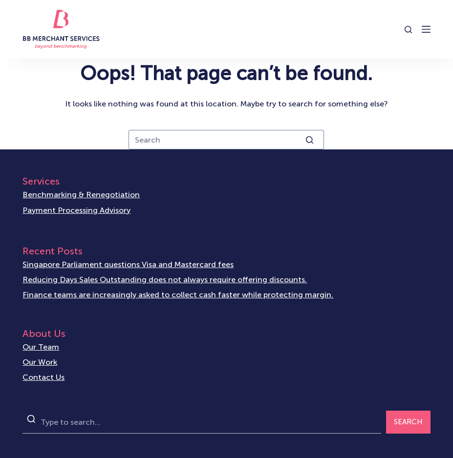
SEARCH (408, 421)
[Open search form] (408, 29)
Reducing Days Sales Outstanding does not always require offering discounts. (164, 279)
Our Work (39, 362)
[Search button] (309, 139)
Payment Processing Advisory (76, 210)
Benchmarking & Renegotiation (81, 194)
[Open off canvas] (426, 29)
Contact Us (43, 377)
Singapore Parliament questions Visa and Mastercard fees (128, 264)
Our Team (40, 347)
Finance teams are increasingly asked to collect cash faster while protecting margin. (177, 294)
